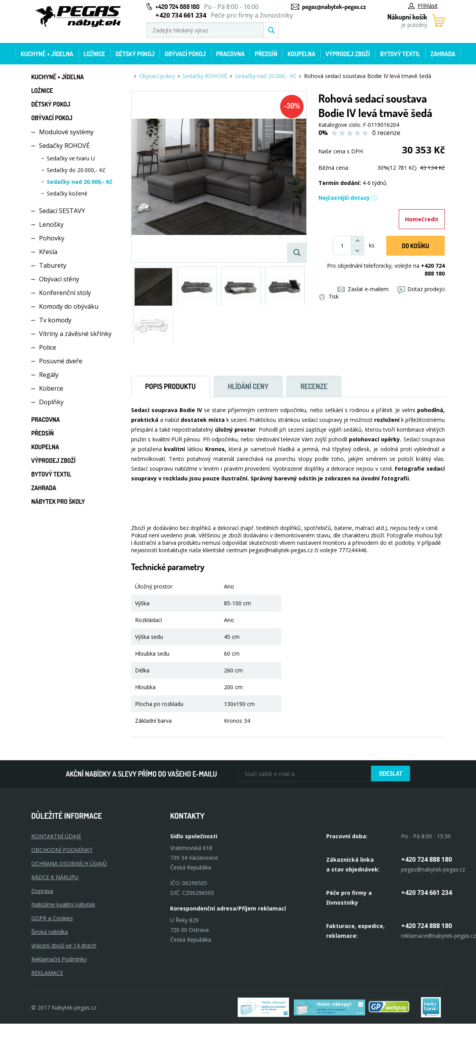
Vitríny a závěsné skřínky (75, 333)
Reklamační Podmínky (59, 959)
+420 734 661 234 (426, 892)
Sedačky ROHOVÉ (64, 145)
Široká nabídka (49, 931)
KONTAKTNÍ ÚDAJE (56, 836)
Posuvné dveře (60, 361)
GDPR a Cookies (52, 918)
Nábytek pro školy (58, 501)
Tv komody (55, 320)
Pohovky (51, 238)
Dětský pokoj (135, 54)
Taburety (52, 265)
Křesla (48, 251)
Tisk (329, 296)
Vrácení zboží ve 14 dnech (63, 945)
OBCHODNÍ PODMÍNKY (61, 850)
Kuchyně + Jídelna (47, 54)
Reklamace (47, 972)
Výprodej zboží (347, 54)
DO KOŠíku (415, 246)
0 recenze (386, 132)
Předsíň (266, 54)
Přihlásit (423, 5)
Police (47, 347)
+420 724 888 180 (177, 7)
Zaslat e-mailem (363, 289)
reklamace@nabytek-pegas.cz (438, 935)
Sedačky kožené (67, 193)
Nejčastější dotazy (348, 197)
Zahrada (442, 54)
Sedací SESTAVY (62, 210)
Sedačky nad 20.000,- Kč (79, 181)
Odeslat (390, 773)
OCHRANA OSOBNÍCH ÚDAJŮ (69, 863)
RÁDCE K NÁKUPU (54, 877)
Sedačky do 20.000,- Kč (76, 170)
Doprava (42, 890)
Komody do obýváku (68, 306)
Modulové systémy (66, 132)
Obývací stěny (59, 279)
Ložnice (94, 54)
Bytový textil (400, 54)
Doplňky (51, 402)
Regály (49, 374)
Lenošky (51, 224)
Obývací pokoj (185, 54)
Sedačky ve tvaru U (71, 158)
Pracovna (230, 54)
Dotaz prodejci (421, 289)
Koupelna (301, 54)
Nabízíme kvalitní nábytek (63, 904)
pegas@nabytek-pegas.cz (334, 7)
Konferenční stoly (65, 292)
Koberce (51, 388)
